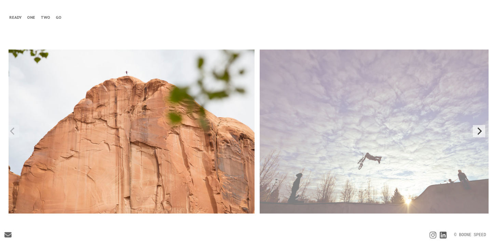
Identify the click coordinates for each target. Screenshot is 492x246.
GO (59, 17)
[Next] (479, 131)
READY (15, 17)
